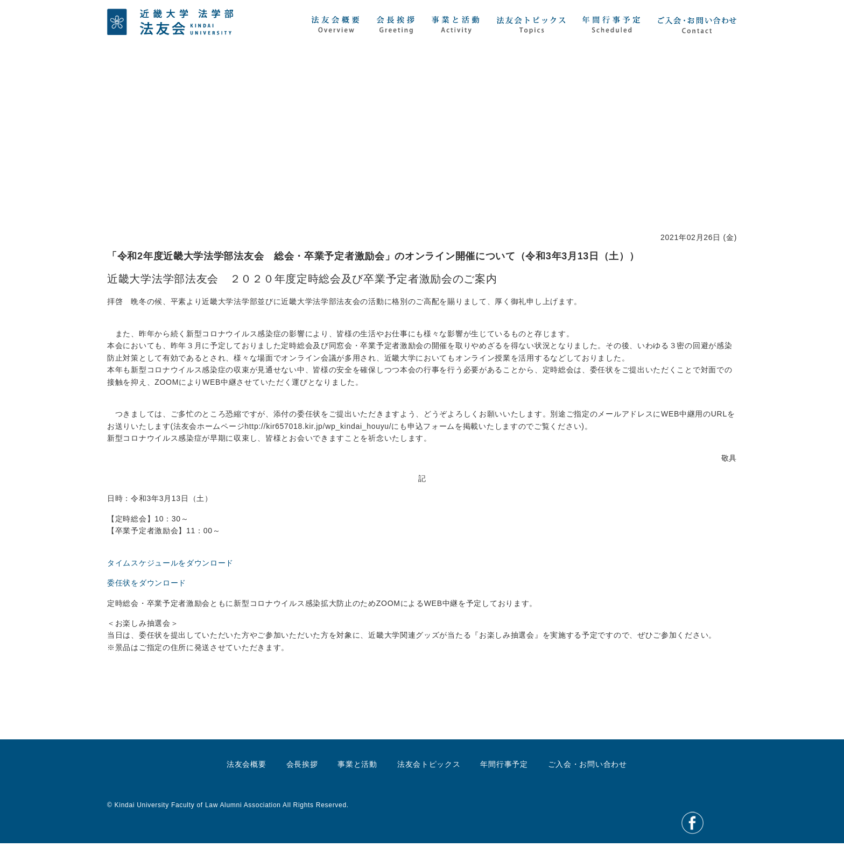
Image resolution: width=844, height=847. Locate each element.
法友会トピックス (429, 764)
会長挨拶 (302, 764)
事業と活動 (357, 764)
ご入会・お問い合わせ (587, 764)
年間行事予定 (504, 764)
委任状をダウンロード (146, 582)
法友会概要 (246, 764)
